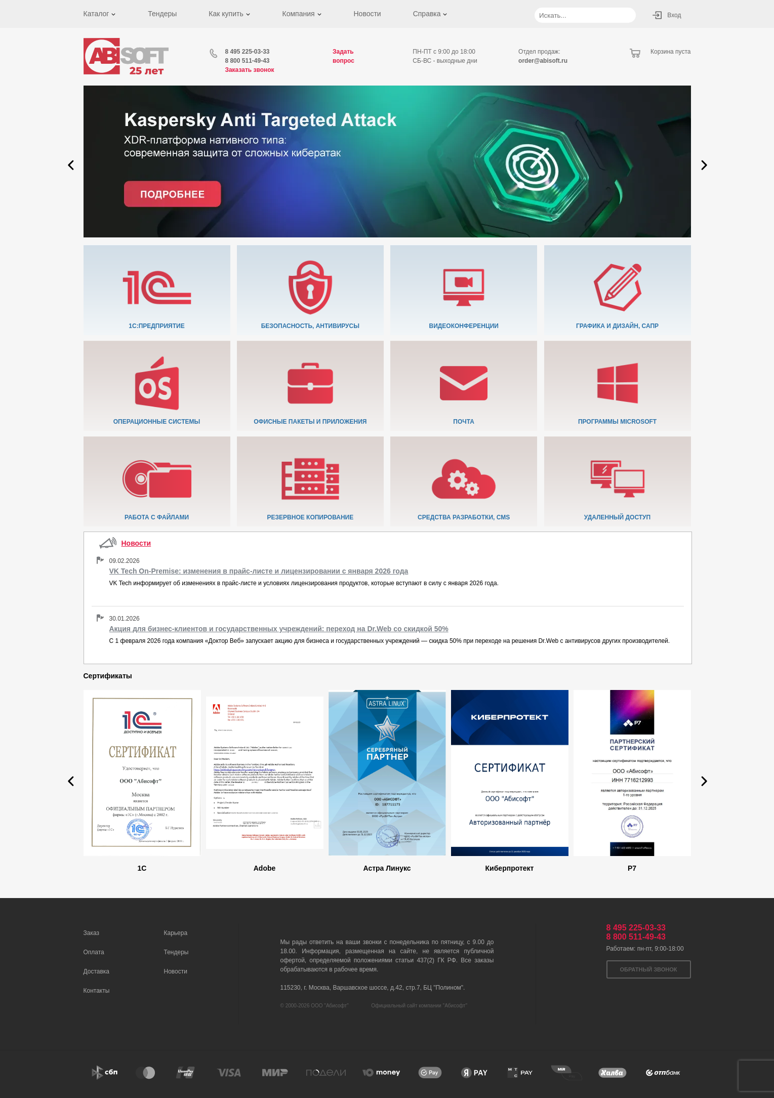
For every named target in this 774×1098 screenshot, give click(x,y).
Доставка (97, 971)
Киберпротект (509, 868)
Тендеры (162, 14)
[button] (71, 165)
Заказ (91, 933)
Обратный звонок (648, 969)
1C (142, 868)
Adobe (265, 868)
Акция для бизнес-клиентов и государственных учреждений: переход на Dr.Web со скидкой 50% (279, 629)
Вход (674, 15)
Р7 (632, 868)
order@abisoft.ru (542, 60)
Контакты (97, 990)
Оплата (94, 952)
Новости (367, 14)
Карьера (176, 933)
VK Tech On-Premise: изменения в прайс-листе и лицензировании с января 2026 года (259, 571)
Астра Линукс (387, 868)
